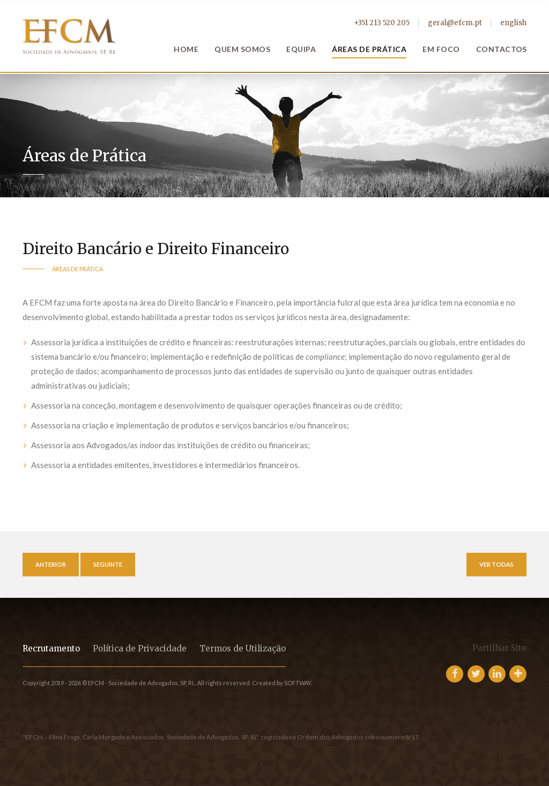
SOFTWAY (297, 682)
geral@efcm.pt (455, 22)
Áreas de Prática (369, 49)
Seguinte (107, 564)
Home (186, 49)
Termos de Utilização (242, 648)
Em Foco (440, 49)
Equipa (301, 49)
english (513, 22)
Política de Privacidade (140, 648)
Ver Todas (496, 564)
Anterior (50, 564)
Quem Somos (242, 49)
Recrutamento (51, 648)
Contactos (501, 49)
